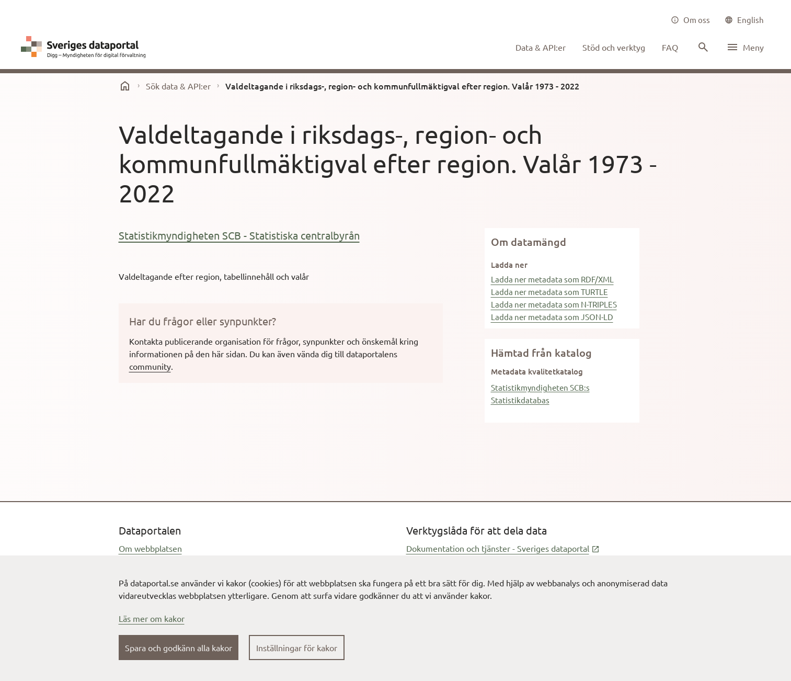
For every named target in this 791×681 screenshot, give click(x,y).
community (150, 366)
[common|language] (744, 19)
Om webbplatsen (150, 548)
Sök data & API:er (178, 86)
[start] (125, 86)
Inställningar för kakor (296, 647)
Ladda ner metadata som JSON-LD (552, 317)
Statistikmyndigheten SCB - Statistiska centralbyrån (239, 235)
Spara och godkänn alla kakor (178, 647)
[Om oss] (690, 19)
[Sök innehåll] (702, 47)
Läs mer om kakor (152, 618)
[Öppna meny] (745, 47)
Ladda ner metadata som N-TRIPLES (554, 304)
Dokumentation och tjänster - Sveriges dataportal (503, 548)
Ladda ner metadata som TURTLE (549, 292)
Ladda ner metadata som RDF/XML (552, 279)
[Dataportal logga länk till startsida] (86, 47)
